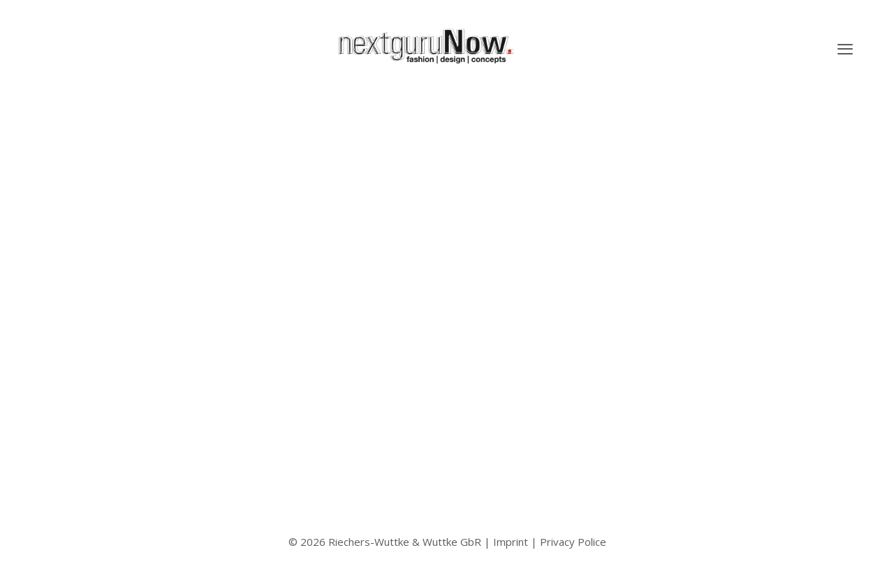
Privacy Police (573, 542)
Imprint (510, 542)
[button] (845, 49)
